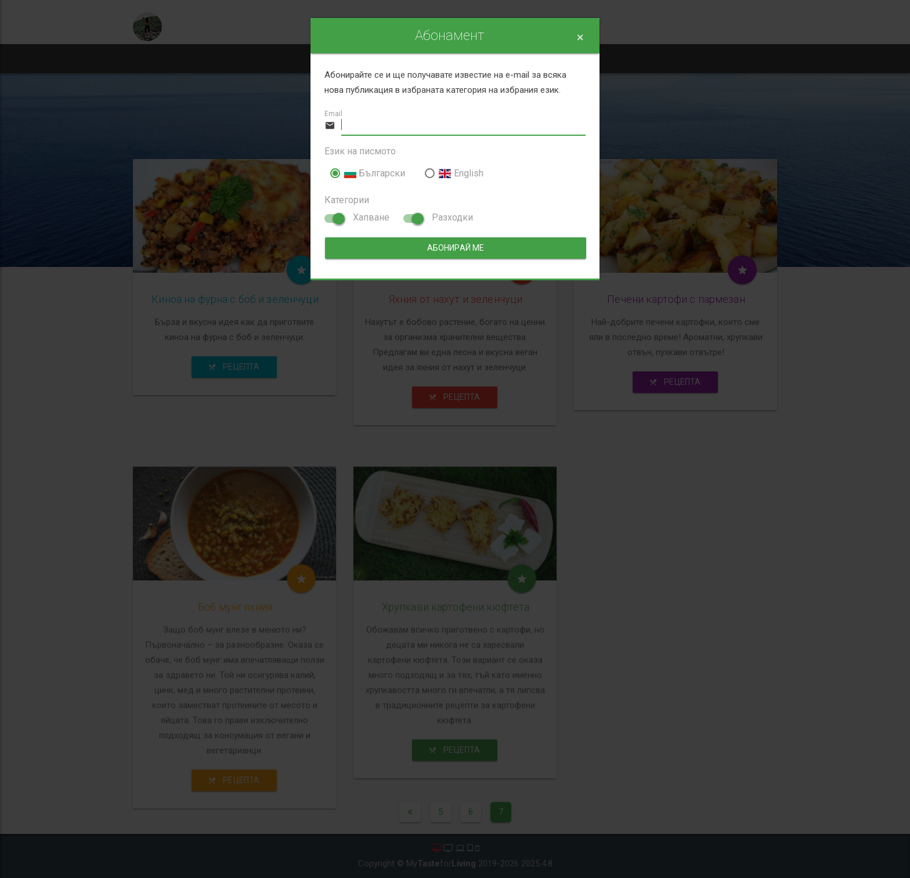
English (454, 173)
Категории (346, 199)
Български (367, 173)
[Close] (580, 37)
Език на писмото (360, 151)
